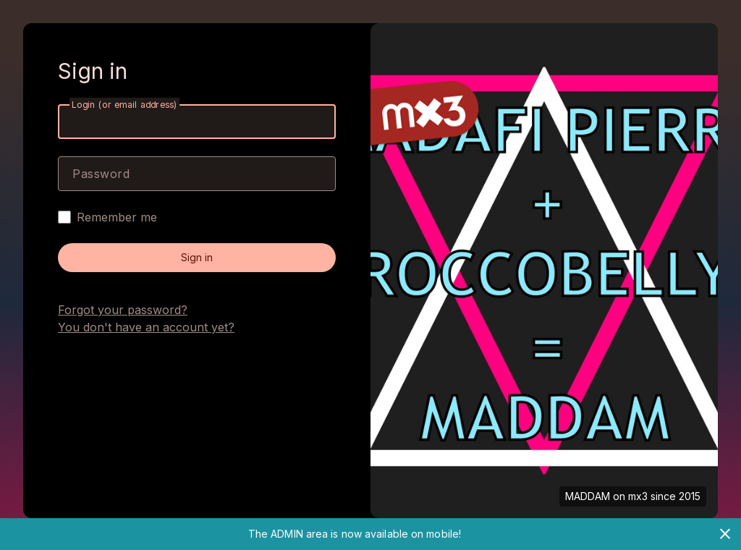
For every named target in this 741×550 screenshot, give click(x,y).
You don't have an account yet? (146, 327)
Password (101, 173)
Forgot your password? (122, 309)
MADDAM (587, 496)
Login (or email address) (124, 104)
